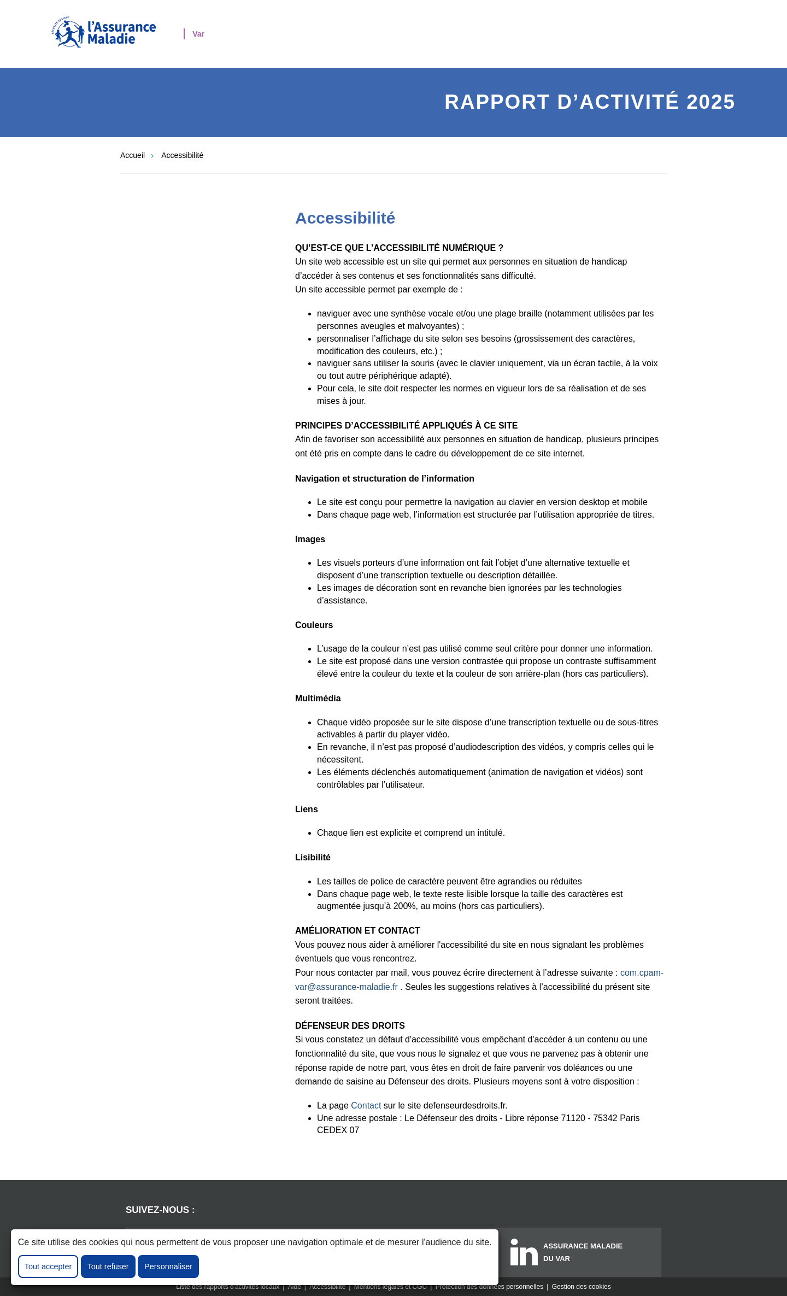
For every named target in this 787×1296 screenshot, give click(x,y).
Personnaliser (168, 1266)
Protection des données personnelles (489, 1287)
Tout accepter (48, 1266)
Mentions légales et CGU (390, 1287)
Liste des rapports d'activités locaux (227, 1287)
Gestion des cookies (581, 1287)
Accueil (132, 155)
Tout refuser (108, 1266)
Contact (366, 1105)
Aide (294, 1287)
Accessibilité (182, 155)
